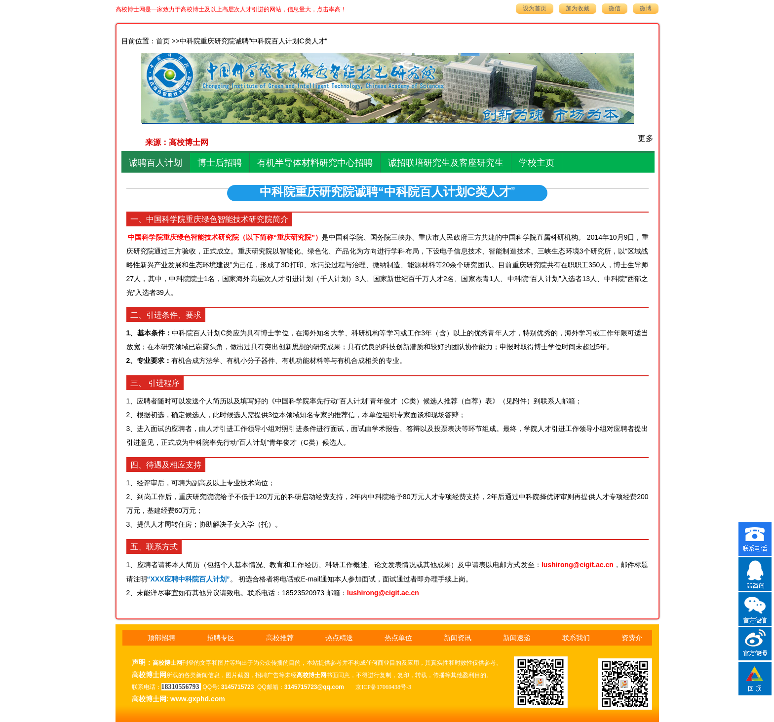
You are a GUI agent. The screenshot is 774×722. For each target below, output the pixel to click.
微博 (646, 8)
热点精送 (339, 638)
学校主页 (536, 163)
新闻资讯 (457, 638)
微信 (614, 8)
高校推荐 (280, 638)
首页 (163, 41)
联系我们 (576, 638)
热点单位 (398, 638)
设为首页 (534, 8)
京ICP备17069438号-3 (383, 687)
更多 (646, 138)
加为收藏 (577, 8)
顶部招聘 (161, 638)
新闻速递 (517, 638)
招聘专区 (220, 638)
